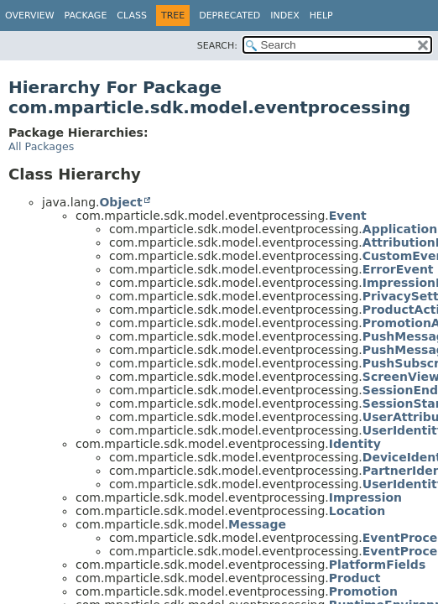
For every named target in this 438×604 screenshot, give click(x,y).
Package (86, 15)
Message (257, 524)
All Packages (41, 146)
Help (321, 15)
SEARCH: (217, 45)
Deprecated (229, 15)
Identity (355, 443)
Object (120, 202)
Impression (365, 497)
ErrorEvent (398, 269)
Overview (30, 15)
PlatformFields (377, 564)
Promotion (363, 591)
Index (284, 15)
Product (355, 578)
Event (348, 215)
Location (357, 511)
